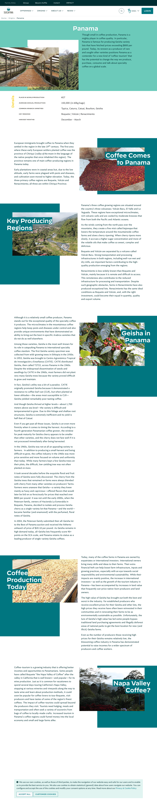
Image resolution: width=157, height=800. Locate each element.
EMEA (134, 11)
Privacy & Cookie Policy (126, 788)
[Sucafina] (8, 11)
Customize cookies (45, 794)
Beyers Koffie (41, 3)
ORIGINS (41, 11)
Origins (11, 18)
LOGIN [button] (147, 11)
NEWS (70, 11)
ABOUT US (56, 11)
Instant (57, 3)
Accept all (24, 794)
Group (26, 3)
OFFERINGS (25, 11)
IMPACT (70, 3)
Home (3, 18)
